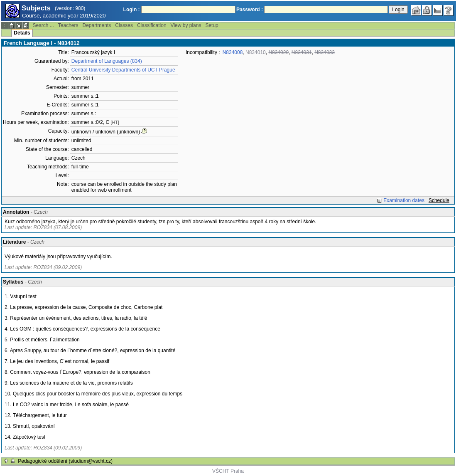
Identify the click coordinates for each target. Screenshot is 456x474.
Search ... (43, 25)
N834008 (233, 52)
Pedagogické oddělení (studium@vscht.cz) (65, 461)
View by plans (186, 25)
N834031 (302, 52)
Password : (249, 9)
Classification (152, 25)
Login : (131, 9)
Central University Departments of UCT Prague (123, 70)
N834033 (324, 52)
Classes (124, 25)
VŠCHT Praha (228, 471)
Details (22, 33)
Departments (97, 25)
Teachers (68, 25)
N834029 (278, 52)
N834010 (255, 52)
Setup (211, 25)
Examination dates (403, 200)
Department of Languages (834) (106, 61)
